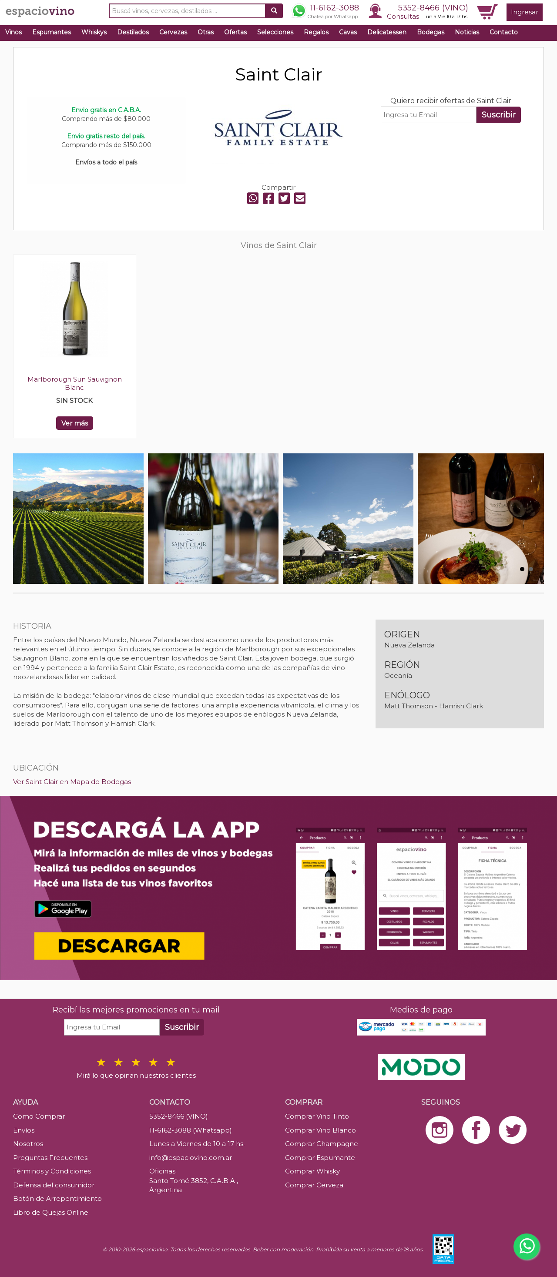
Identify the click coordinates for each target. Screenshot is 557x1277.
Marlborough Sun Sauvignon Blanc (74, 383)
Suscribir (499, 115)
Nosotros (28, 1144)
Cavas (348, 32)
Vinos (13, 32)
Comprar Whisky (312, 1171)
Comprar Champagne (321, 1144)
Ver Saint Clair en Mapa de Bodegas (72, 782)
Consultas (403, 16)
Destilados (133, 32)
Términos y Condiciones (52, 1171)
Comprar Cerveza (314, 1185)
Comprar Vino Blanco (320, 1130)
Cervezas (173, 32)
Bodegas (430, 32)
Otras (206, 32)
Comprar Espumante (320, 1157)
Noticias (467, 32)
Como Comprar (39, 1116)
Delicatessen (386, 32)
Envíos (23, 1130)
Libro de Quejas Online (50, 1212)
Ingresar (524, 12)
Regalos (316, 32)
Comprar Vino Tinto (317, 1116)
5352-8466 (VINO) (433, 8)
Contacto (504, 32)
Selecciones (275, 32)
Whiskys (94, 32)
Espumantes (51, 32)
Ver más (74, 423)
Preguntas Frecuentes (50, 1157)
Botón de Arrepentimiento (57, 1198)
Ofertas (235, 32)
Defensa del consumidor (53, 1185)
